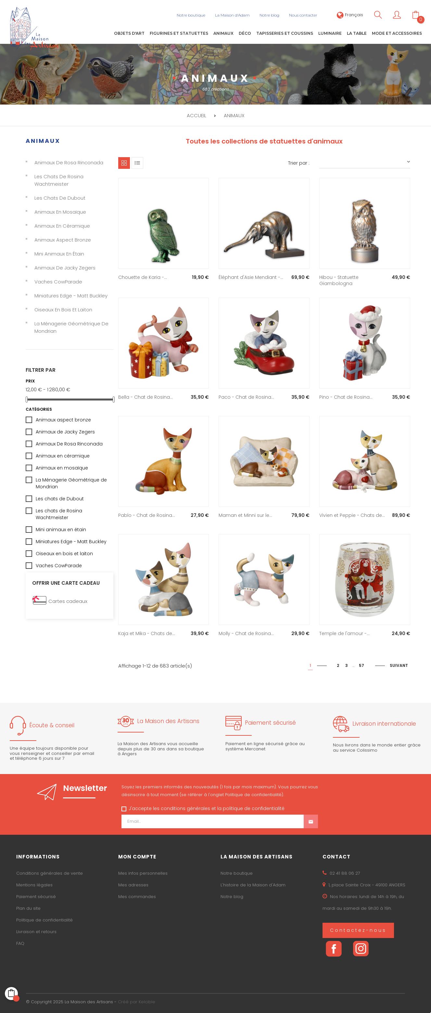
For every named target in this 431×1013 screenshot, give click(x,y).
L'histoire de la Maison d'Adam (253, 885)
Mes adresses (133, 885)
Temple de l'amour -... (344, 633)
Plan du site (28, 908)
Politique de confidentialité (44, 920)
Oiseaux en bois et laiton (63, 309)
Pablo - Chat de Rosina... (146, 515)
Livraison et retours (36, 932)
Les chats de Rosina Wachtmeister (58, 180)
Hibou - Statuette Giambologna (339, 280)
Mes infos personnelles (143, 873)
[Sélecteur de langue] (350, 15)
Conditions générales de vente (49, 873)
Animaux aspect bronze (62, 239)
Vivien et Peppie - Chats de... (352, 515)
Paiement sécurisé (36, 897)
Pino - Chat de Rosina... (346, 397)
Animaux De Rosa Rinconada (68, 162)
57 (361, 665)
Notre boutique (237, 873)
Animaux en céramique (62, 225)
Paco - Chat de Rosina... (246, 397)
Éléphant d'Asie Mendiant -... (251, 277)
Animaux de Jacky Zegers (64, 267)
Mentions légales (34, 885)
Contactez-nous (358, 930)
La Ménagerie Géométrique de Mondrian (71, 327)
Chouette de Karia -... (142, 277)
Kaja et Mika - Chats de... (146, 633)
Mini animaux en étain (59, 253)
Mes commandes (137, 897)
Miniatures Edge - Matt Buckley (71, 295)
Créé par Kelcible (136, 1002)
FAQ (20, 943)
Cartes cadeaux (67, 601)
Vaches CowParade (58, 281)
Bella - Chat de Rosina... (145, 397)
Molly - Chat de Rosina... (246, 633)
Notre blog (232, 897)
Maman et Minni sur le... (245, 515)
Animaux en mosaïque (60, 211)
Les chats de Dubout (59, 197)
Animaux (43, 140)
